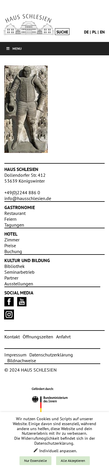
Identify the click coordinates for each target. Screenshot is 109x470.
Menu (14, 48)
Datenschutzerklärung (51, 355)
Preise (10, 245)
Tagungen (14, 225)
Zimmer (11, 240)
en (102, 32)
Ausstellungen (18, 284)
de (86, 32)
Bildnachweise (21, 360)
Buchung (13, 251)
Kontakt (12, 337)
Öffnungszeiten (38, 337)
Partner (11, 278)
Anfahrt (63, 337)
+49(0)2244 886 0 (22, 192)
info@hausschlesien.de (27, 198)
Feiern (10, 219)
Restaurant (15, 213)
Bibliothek (14, 266)
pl (94, 32)
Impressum (15, 355)
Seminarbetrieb (19, 272)
